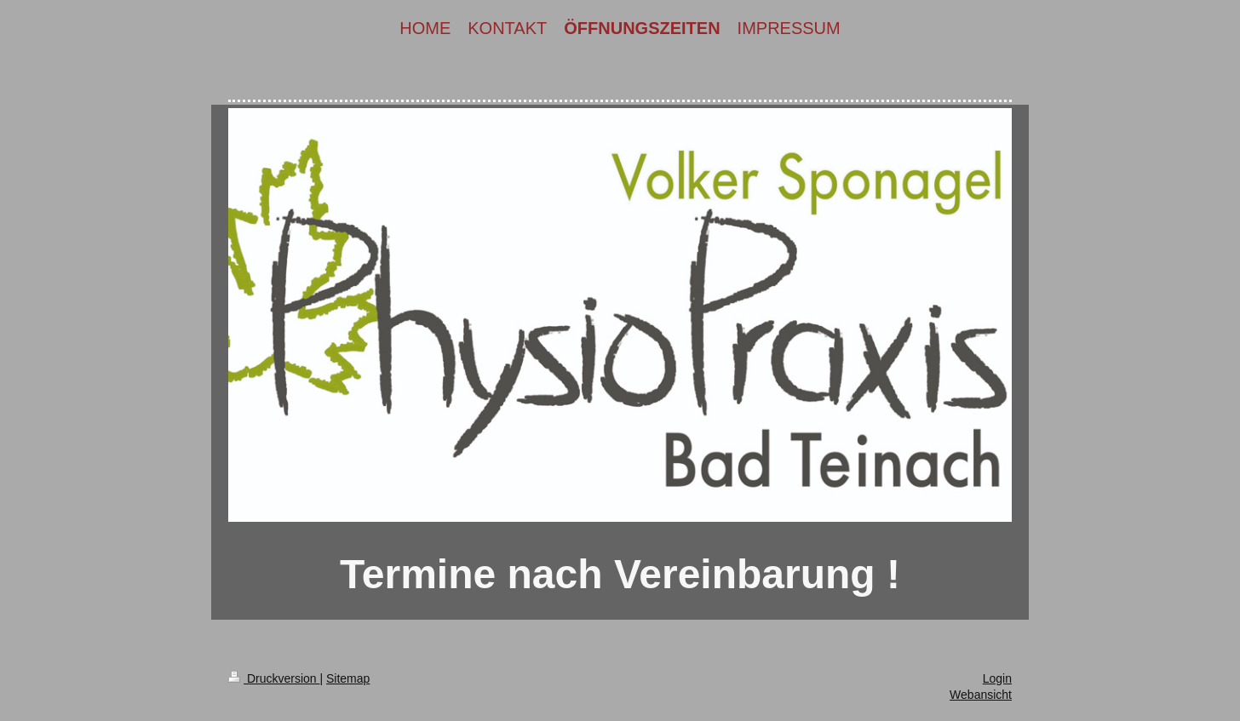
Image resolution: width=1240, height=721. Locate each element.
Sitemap (348, 678)
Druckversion (273, 678)
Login (997, 678)
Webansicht (981, 694)
